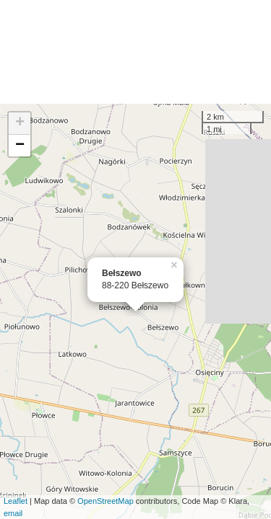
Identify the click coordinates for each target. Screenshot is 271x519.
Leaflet (15, 501)
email (13, 513)
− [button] (20, 145)
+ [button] (20, 123)
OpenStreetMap (105, 501)
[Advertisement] (135, 52)
